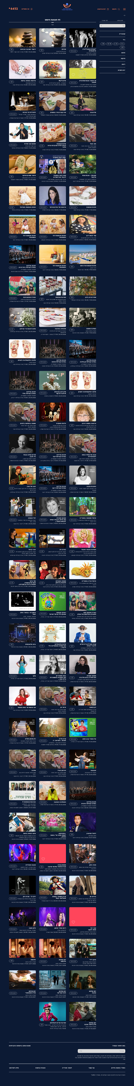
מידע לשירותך (14, 1068)
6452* (13, 8)
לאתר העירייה (67, 1068)
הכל (52, 24)
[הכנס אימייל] (104, 1051)
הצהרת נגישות (40, 1068)
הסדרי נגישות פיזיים (118, 1068)
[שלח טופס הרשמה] (81, 1051)
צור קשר (91, 1068)
